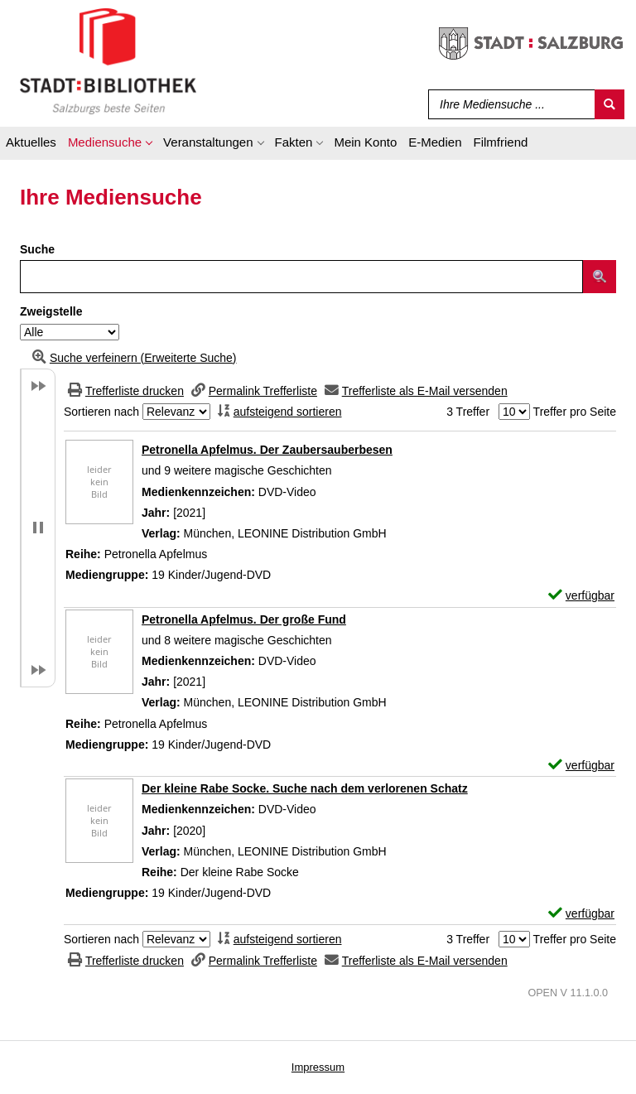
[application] (110, 145)
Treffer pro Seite (574, 411)
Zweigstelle (51, 311)
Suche (37, 249)
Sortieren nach (101, 411)
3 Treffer (467, 411)
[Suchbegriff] (508, 104)
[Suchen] (609, 104)
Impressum (318, 1067)
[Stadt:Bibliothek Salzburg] (108, 60)
